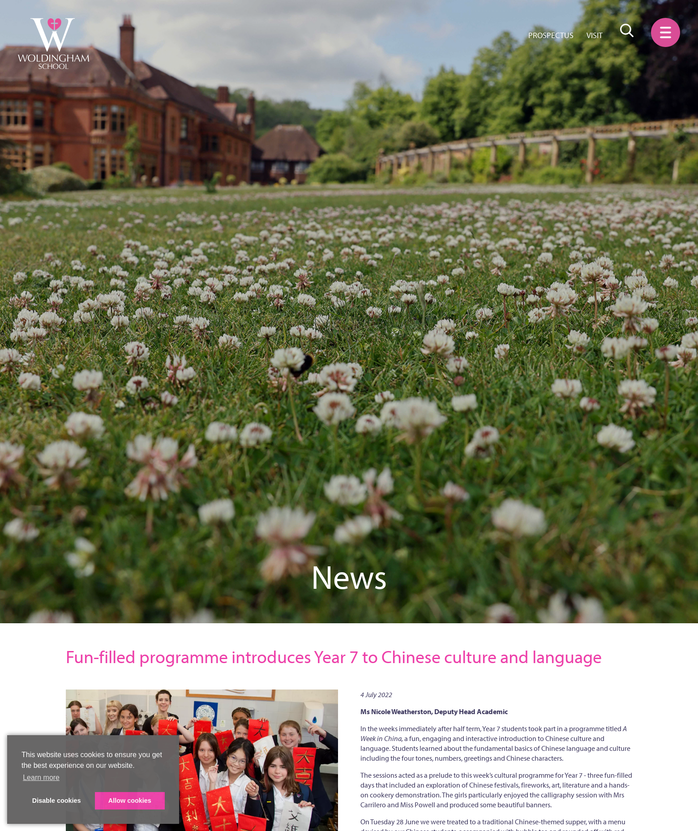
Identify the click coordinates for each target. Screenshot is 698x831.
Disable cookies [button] (56, 800)
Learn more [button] (41, 777)
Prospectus (551, 35)
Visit (595, 35)
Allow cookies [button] (129, 800)
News (349, 576)
